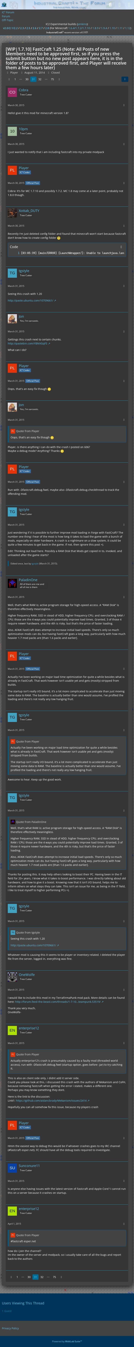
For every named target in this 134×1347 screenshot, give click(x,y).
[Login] (119, 5)
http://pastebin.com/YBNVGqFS (27, 343)
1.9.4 (104, 28)
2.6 (34, 28)
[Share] (124, 79)
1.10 (112, 28)
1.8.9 (95, 28)
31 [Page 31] (33, 79)
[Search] (110, 5)
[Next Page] (59, 79)
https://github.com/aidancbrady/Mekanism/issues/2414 (51, 1100)
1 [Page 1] (15, 79)
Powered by (67, 1341)
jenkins (82, 24)
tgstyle (35, 563)
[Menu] (129, 5)
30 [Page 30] (26, 79)
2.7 (41, 28)
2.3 (22, 28)
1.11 (120, 28)
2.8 (47, 28)
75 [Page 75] (52, 79)
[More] (124, 105)
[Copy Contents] (121, 247)
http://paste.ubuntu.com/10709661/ (30, 300)
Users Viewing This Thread (23, 1303)
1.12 (127, 28)
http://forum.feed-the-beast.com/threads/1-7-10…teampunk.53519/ (58, 1002)
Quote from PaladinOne (31, 822)
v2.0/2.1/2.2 (10, 28)
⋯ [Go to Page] (20, 79)
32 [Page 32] (39, 79)
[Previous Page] (9, 79)
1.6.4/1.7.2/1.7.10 (79, 28)
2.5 (28, 28)
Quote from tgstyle (28, 932)
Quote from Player (27, 431)
